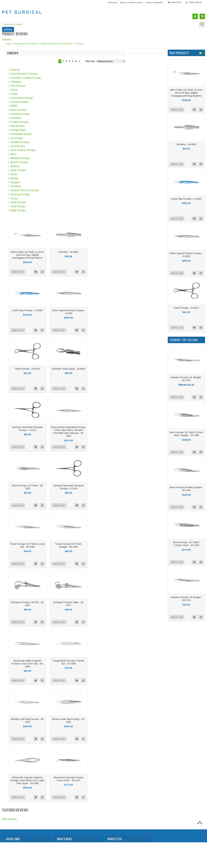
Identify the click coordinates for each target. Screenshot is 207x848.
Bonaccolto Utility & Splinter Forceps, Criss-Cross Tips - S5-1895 (66, 663)
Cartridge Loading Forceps (64, 77)
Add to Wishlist (74, 272)
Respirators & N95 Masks (16, 108)
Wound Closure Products (16, 149)
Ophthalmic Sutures (13, 91)
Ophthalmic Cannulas (14, 132)
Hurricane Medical (12, 187)
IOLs (5, 128)
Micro (52, 154)
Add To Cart (57, 271)
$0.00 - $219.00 (11, 246)
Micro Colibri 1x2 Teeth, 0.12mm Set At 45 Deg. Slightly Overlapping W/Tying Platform (66, 255)
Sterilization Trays (12, 145)
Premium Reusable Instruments (56, 44)
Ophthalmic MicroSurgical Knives (21, 88)
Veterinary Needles (13, 155)
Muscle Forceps (58, 162)
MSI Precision (10, 216)
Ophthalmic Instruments (25, 44)
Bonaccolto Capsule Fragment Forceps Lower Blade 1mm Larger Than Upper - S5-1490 (66, 780)
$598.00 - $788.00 (12, 264)
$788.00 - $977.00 (12, 270)
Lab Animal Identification (16, 64)
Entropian (54, 118)
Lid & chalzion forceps (62, 150)
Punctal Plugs (10, 105)
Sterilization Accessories (16, 112)
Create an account (135, 2)
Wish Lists (176, 2)
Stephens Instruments (14, 169)
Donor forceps (57, 109)
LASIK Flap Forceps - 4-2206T (66, 310)
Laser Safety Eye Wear (15, 78)
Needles (7, 85)
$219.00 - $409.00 (12, 252)
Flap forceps (56, 126)
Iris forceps (55, 138)
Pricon (5, 192)
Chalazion (55, 81)
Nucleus (54, 166)
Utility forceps (57, 210)
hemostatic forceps (60, 134)
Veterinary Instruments (15, 58)
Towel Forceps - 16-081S (66, 368)
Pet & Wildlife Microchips (16, 61)
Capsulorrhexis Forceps (63, 73)
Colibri (52, 93)
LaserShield (9, 211)
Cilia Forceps (56, 85)
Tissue (53, 198)
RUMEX (7, 174)
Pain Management (12, 95)
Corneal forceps (58, 102)
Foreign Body (57, 130)
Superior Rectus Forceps (63, 190)
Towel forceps (57, 202)
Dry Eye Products (12, 71)
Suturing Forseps (59, 194)
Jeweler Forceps (58, 142)
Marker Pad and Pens (14, 81)
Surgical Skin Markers (14, 139)
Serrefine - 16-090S (107, 252)
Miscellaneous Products (16, 152)
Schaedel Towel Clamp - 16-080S (107, 368)
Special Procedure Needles (18, 142)
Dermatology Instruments (16, 68)
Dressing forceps (59, 114)
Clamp (53, 89)
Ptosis (52, 174)
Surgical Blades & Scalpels (17, 122)
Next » (118, 61)
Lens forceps (56, 146)
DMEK (53, 105)
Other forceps (57, 170)
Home (8, 44)
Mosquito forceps (59, 158)
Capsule (54, 69)
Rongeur (54, 182)
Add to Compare (81, 272)
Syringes (7, 125)
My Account (112, 2)
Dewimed (7, 205)
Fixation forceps (58, 122)
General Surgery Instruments (18, 74)
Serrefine (54, 186)
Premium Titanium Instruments (19, 102)
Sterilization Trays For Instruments (14, 117)
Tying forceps (57, 206)
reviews (6, 39)
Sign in (123, 2)
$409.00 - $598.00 (12, 258)
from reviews (9, 819)
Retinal (53, 178)
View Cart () (195, 2)
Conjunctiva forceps (60, 97)
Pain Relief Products (14, 98)
